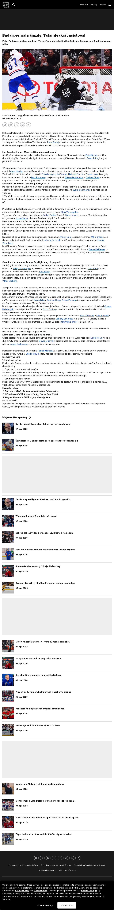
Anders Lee (65, 237)
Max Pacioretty (38, 177)
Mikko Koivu (96, 338)
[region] (57, 895)
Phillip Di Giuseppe (22, 268)
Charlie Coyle (32, 354)
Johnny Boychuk (52, 240)
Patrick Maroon (45, 350)
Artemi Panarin (69, 300)
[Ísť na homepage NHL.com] (6, 4)
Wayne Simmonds (81, 190)
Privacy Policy (22, 890)
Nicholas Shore (75, 174)
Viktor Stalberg (9, 281)
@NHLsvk (28, 115)
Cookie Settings (89, 890)
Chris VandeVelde (69, 212)
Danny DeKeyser (97, 249)
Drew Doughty (49, 174)
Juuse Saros (22, 218)
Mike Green (97, 237)
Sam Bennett (102, 315)
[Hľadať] (13, 5)
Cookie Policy (40, 890)
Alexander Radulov (74, 177)
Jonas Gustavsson (19, 344)
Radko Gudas (49, 215)
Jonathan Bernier (69, 322)
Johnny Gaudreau (64, 318)
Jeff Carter (62, 174)
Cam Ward (93, 268)
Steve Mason (71, 215)
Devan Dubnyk (46, 341)
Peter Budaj (53, 142)
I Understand (66, 905)
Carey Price (92, 158)
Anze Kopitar (16, 171)
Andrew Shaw (92, 177)
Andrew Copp (54, 300)
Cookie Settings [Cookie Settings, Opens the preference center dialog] (45, 905)
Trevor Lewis (92, 174)
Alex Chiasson (87, 315)
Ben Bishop (44, 271)
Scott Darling (49, 309)
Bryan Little (39, 300)
